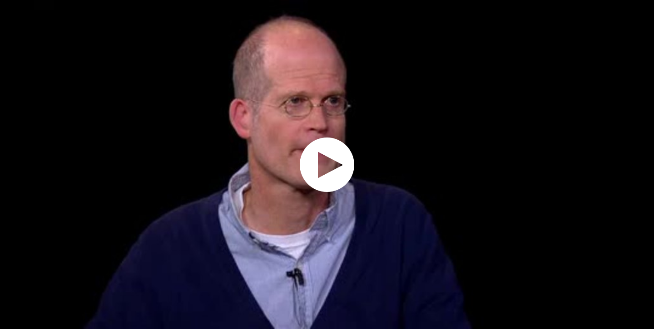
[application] (327, 164)
